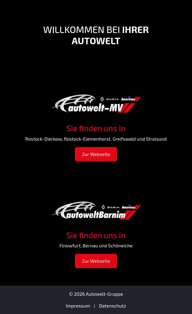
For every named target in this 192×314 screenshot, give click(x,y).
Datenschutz (112, 305)
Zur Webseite (96, 154)
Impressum (78, 305)
